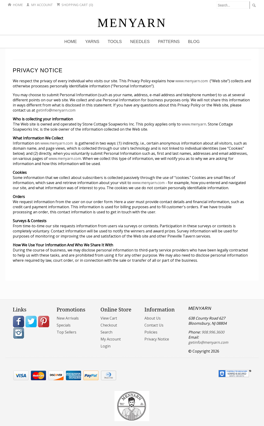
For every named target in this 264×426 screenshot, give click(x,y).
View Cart (109, 318)
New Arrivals (68, 318)
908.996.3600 (213, 332)
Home (15, 5)
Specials (64, 325)
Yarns (92, 41)
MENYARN (131, 23)
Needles (140, 41)
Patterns (169, 41)
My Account (39, 5)
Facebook (18, 321)
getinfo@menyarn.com (55, 110)
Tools (115, 41)
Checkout (109, 325)
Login (106, 346)
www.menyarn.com (191, 80)
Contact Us (153, 325)
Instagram (18, 333)
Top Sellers (66, 332)
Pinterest (43, 321)
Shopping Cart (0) (75, 5)
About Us (152, 318)
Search (106, 332)
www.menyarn (194, 124)
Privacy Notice (156, 339)
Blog (194, 41)
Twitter (31, 321)
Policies (150, 332)
